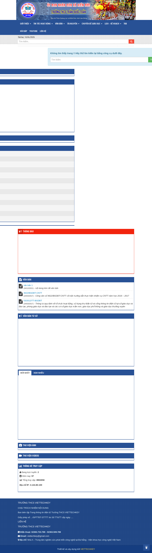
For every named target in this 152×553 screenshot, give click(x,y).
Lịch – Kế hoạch (113, 24)
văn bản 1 (28, 285)
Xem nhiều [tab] (38, 373)
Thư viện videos (31, 456)
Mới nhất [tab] (25, 373)
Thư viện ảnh (29, 445)
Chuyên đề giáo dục (92, 24)
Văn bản (60, 24)
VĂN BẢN (27, 280)
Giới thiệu (25, 24)
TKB (125, 24)
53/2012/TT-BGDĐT (33, 300)
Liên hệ (43, 31)
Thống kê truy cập (32, 466)
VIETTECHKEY (87, 549)
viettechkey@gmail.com (38, 536)
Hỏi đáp (23, 31)
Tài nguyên (73, 24)
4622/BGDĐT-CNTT (33, 293)
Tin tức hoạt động (43, 24)
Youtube (33, 31)
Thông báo (28, 231)
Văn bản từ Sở (30, 316)
